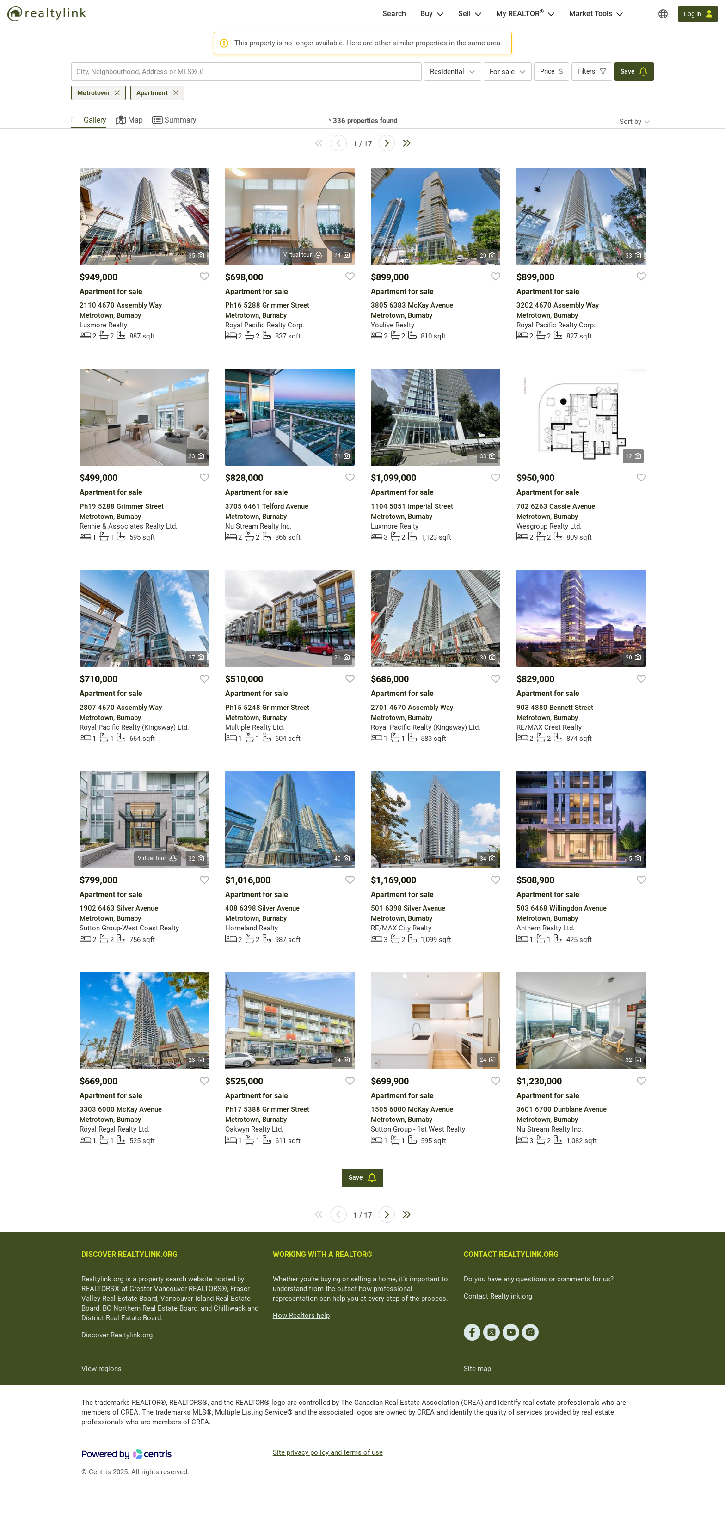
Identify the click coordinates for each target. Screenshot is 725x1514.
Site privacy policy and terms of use (328, 1452)
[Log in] (698, 14)
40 (342, 858)
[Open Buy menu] (440, 14)
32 (196, 858)
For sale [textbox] (502, 72)
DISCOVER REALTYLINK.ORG (129, 1254)
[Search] (394, 14)
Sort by (630, 121)
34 (487, 858)
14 (342, 1060)
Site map (477, 1369)
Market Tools (590, 13)
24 (342, 255)
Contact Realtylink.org (498, 1296)
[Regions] (663, 14)
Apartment (152, 93)
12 (633, 456)
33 (633, 255)
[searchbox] (240, 72)
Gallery (95, 120)
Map (135, 120)
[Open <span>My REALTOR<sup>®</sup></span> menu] (551, 14)
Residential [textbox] (447, 72)
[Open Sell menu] (478, 14)
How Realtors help (301, 1315)
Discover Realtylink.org (117, 1335)
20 (487, 255)
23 (196, 456)
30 (487, 657)
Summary (181, 120)
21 (342, 456)
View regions (101, 1369)
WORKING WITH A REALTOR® (323, 1254)
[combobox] (246, 71)
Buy (426, 13)
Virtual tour (303, 255)
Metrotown (93, 93)
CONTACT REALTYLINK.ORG (511, 1254)
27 (196, 657)
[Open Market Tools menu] (619, 14)
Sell (464, 13)
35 (196, 255)
